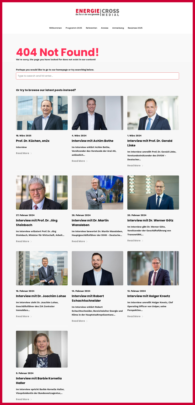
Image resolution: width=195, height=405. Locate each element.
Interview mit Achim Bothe (92, 141)
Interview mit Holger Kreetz (148, 296)
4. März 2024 (79, 135)
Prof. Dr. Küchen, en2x (33, 141)
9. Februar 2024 (25, 373)
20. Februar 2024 (136, 215)
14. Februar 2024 (81, 291)
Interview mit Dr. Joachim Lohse (41, 296)
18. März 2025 (23, 135)
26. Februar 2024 (81, 215)
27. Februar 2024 (25, 215)
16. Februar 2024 (25, 291)
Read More (24, 153)
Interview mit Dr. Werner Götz (150, 220)
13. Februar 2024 (136, 291)
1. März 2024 (134, 135)
